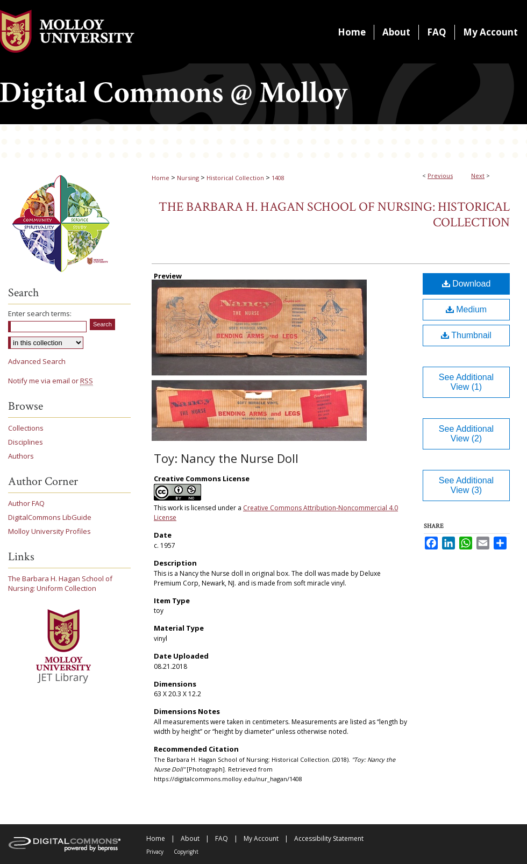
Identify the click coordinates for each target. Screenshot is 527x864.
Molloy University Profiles (49, 531)
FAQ (221, 838)
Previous (440, 176)
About (190, 838)
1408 (278, 178)
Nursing (188, 178)
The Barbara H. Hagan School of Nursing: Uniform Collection (60, 583)
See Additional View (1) (466, 382)
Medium (466, 309)
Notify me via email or (50, 380)
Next (478, 176)
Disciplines (25, 442)
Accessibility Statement (329, 838)
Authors (21, 456)
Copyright (186, 851)
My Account (261, 838)
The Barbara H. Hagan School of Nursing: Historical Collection (334, 214)
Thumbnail (466, 335)
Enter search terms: (40, 313)
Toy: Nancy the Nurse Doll (226, 458)
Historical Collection (235, 178)
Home (160, 178)
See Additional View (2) (466, 433)
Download (466, 283)
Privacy (154, 851)
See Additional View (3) (466, 485)
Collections (26, 428)
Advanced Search (37, 361)
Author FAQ (26, 503)
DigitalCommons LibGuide (49, 517)
